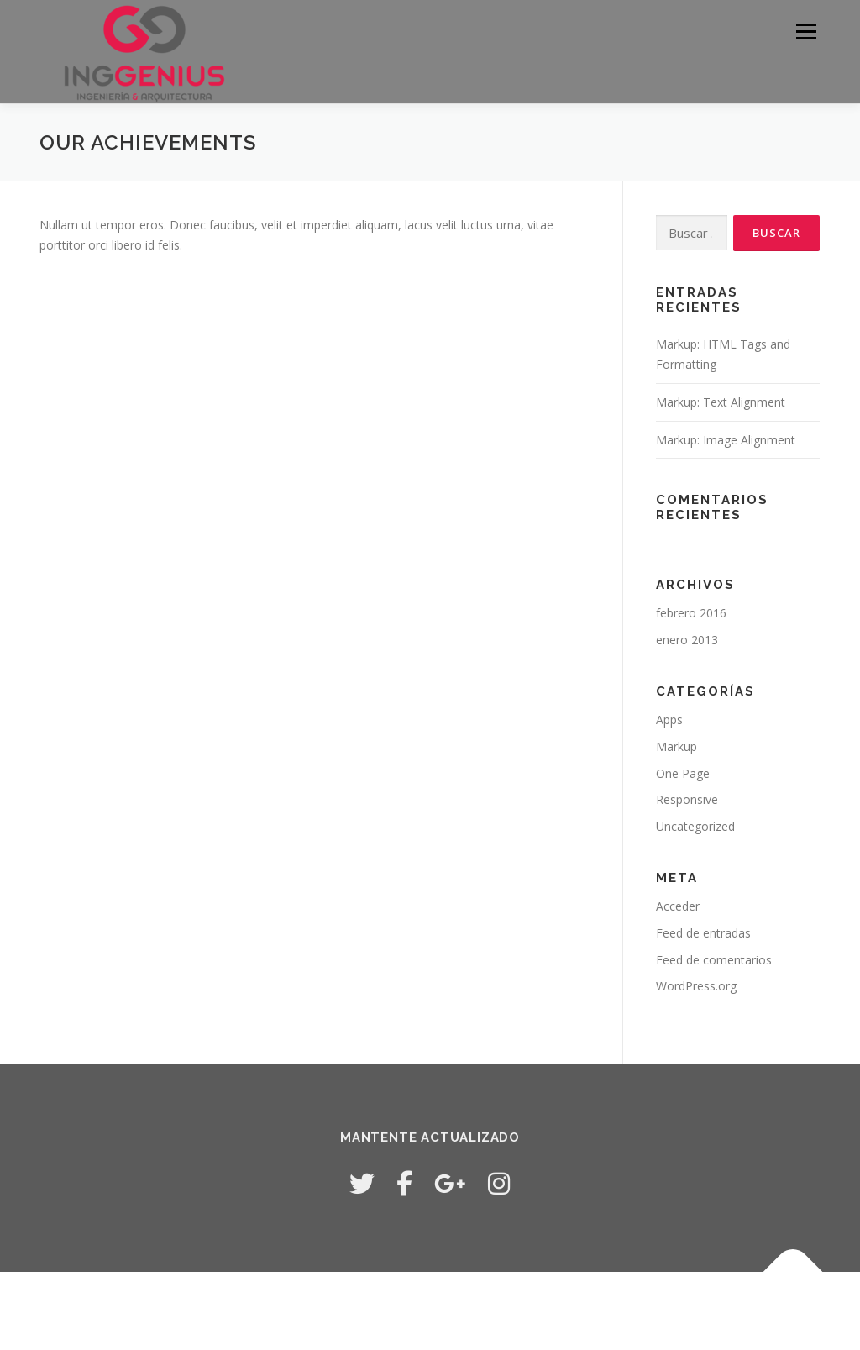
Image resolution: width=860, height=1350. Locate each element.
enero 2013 (687, 640)
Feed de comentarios (714, 960)
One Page (683, 773)
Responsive (687, 799)
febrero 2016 (691, 613)
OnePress (461, 1311)
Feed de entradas (703, 933)
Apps (669, 720)
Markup (676, 746)
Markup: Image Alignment (725, 440)
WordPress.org (696, 986)
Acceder (678, 906)
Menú (806, 31)
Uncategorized (695, 826)
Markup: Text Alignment (720, 402)
